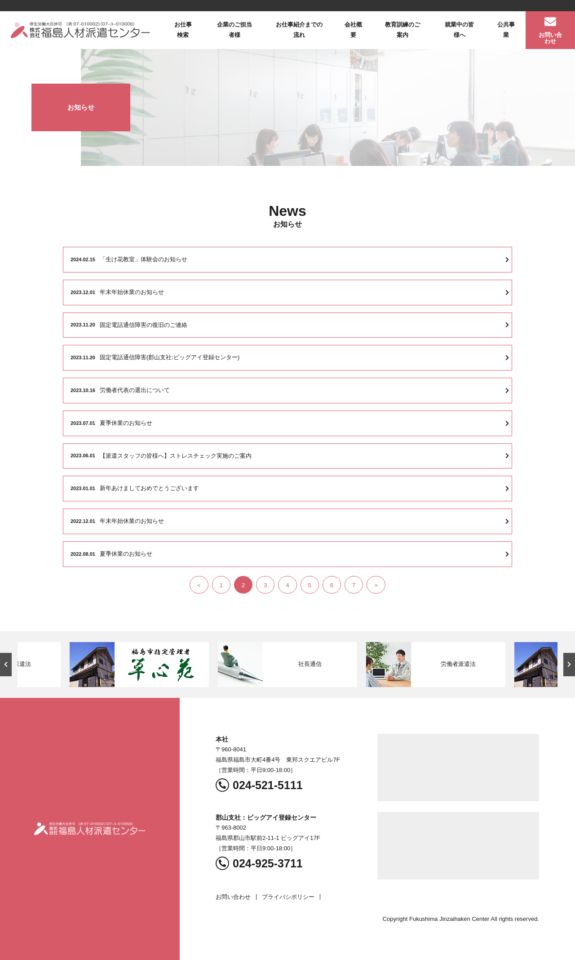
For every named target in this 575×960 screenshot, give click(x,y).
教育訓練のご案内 (402, 29)
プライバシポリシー (288, 897)
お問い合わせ (233, 897)
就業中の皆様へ (459, 29)
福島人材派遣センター (80, 30)
